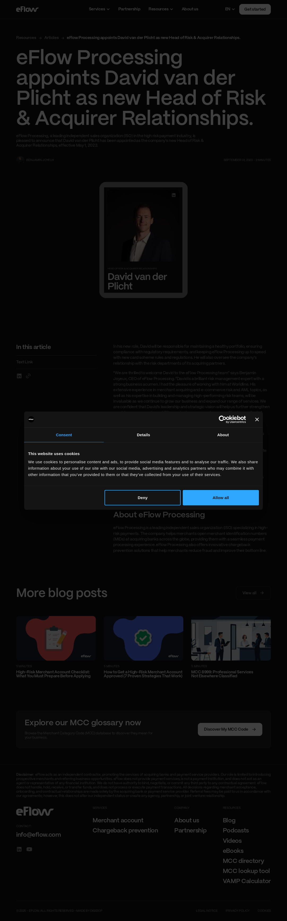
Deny (142, 497)
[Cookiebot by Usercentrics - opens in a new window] (222, 419)
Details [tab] (143, 434)
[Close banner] (257, 419)
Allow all (221, 497)
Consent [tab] (64, 434)
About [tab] (223, 434)
